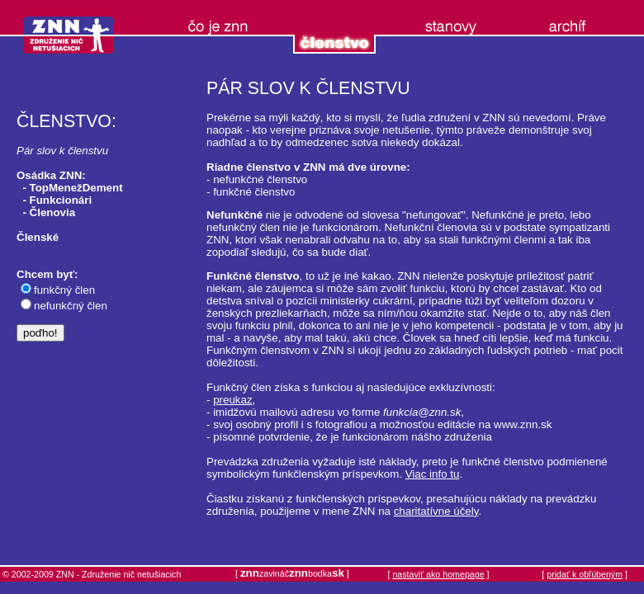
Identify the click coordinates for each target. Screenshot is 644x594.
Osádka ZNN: (51, 175)
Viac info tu (432, 474)
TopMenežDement (76, 188)
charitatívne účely (436, 511)
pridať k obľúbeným (585, 574)
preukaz (232, 400)
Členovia (53, 212)
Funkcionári (61, 200)
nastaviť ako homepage (438, 574)
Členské (38, 237)
